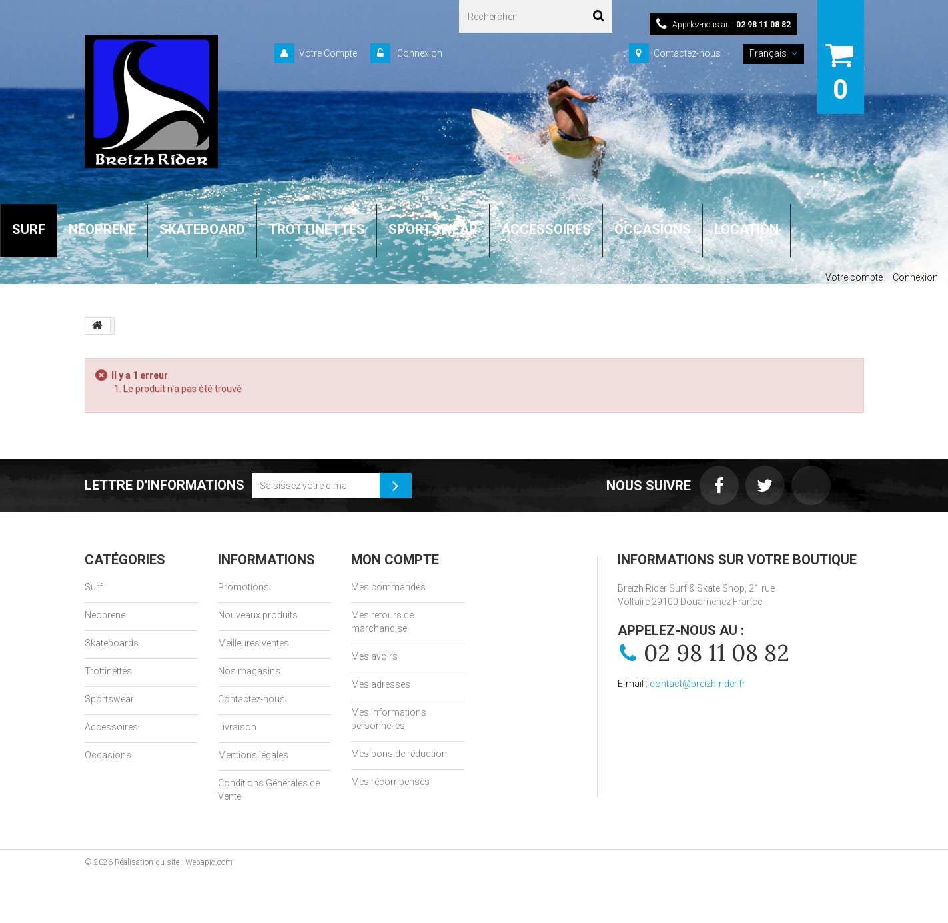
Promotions (243, 587)
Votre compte (854, 277)
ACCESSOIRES (546, 229)
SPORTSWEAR (433, 229)
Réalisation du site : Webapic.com (174, 862)
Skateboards (112, 643)
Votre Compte (328, 53)
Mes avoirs (374, 656)
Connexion (418, 53)
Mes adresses (380, 684)
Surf (94, 587)
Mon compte (395, 560)
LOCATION (746, 229)
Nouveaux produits (258, 615)
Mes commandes (388, 587)
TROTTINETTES (316, 229)
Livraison (237, 727)
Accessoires (111, 727)
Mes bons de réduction (399, 753)
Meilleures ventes (253, 643)
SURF (28, 229)
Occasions (108, 755)
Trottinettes (108, 671)
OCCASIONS (652, 229)
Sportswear (109, 699)
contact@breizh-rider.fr (697, 683)
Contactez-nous (687, 53)
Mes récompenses (390, 781)
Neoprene (105, 615)
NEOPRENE (102, 229)
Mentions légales (253, 755)
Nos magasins (249, 671)
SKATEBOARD (202, 229)
